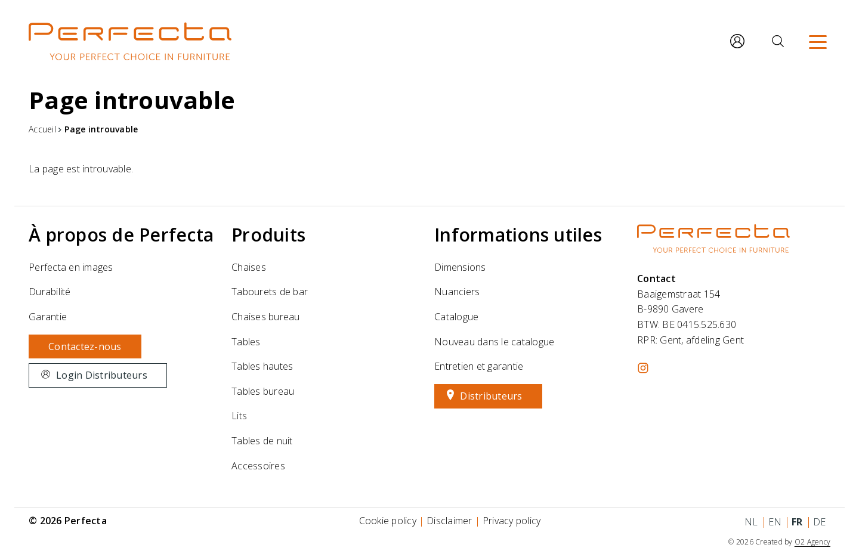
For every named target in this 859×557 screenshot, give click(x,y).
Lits (239, 415)
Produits (268, 234)
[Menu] (817, 41)
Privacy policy (512, 520)
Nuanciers (457, 291)
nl (751, 521)
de (819, 521)
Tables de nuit (262, 440)
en (775, 521)
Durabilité (50, 291)
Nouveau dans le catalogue (494, 341)
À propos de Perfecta (121, 234)
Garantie (48, 316)
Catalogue (456, 316)
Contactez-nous (85, 346)
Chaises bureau (265, 316)
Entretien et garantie (478, 366)
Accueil (42, 129)
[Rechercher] (777, 41)
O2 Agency (812, 542)
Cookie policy (387, 520)
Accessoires (258, 465)
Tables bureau (262, 391)
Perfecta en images (71, 267)
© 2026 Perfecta (68, 520)
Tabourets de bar (269, 291)
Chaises (248, 267)
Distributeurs (491, 396)
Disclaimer (449, 520)
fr (797, 521)
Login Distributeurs (101, 375)
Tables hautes (262, 366)
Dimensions (460, 267)
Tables (246, 341)
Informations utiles (518, 234)
